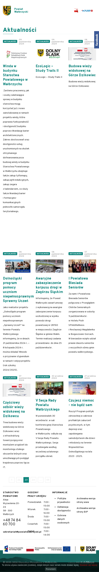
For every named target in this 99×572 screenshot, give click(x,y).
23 (26, 479)
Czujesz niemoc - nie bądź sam (81, 403)
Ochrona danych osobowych (63, 519)
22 (19, 479)
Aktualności (10, 41)
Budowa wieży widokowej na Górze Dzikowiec (82, 71)
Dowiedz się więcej (88, 565)
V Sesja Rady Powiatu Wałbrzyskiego (48, 405)
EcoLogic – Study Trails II (47, 68)
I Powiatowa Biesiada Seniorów (78, 283)
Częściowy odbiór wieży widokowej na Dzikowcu (14, 409)
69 (47, 479)
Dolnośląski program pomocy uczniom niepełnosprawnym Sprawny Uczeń (16, 290)
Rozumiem (51, 569)
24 (33, 479)
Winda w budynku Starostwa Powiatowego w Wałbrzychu (15, 75)
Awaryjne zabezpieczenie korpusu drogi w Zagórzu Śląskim (49, 285)
